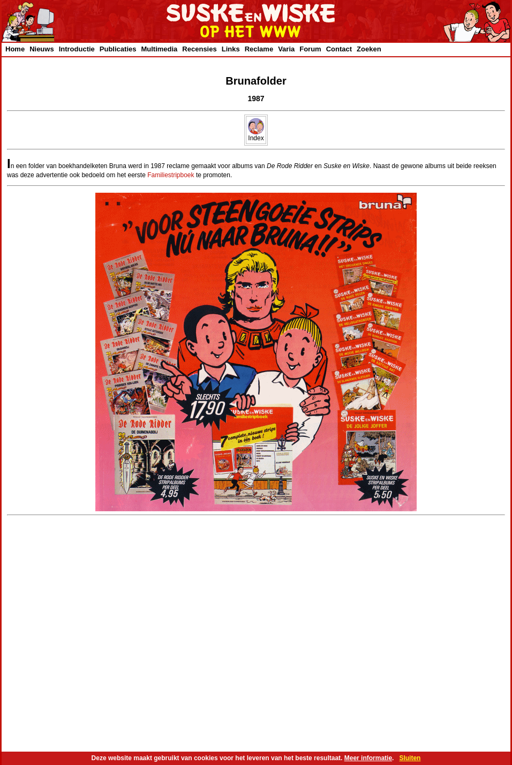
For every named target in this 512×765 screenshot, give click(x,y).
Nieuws (41, 49)
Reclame (259, 49)
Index (256, 135)
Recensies (199, 49)
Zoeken (369, 49)
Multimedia (159, 49)
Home (15, 49)
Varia (286, 49)
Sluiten (409, 758)
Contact (339, 49)
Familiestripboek (170, 175)
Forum (310, 49)
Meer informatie (368, 758)
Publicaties (118, 49)
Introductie (77, 49)
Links (231, 49)
